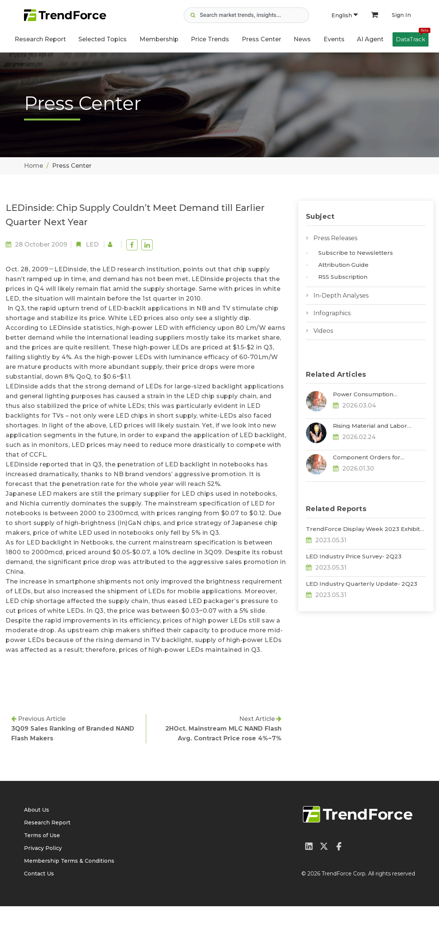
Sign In (401, 15)
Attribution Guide (343, 264)
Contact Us (39, 907)
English (344, 15)
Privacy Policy (43, 881)
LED (92, 244)
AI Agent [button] (370, 39)
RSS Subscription (342, 276)
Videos (323, 330)
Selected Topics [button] (102, 39)
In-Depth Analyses (341, 295)
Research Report (40, 39)
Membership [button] (158, 39)
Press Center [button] (261, 39)
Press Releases (335, 238)
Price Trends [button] (210, 39)
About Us (36, 843)
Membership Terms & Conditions (69, 894)
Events (334, 39)
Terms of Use (42, 869)
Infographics (332, 313)
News (302, 39)
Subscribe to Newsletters (355, 252)
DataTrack (412, 37)
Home (33, 165)
